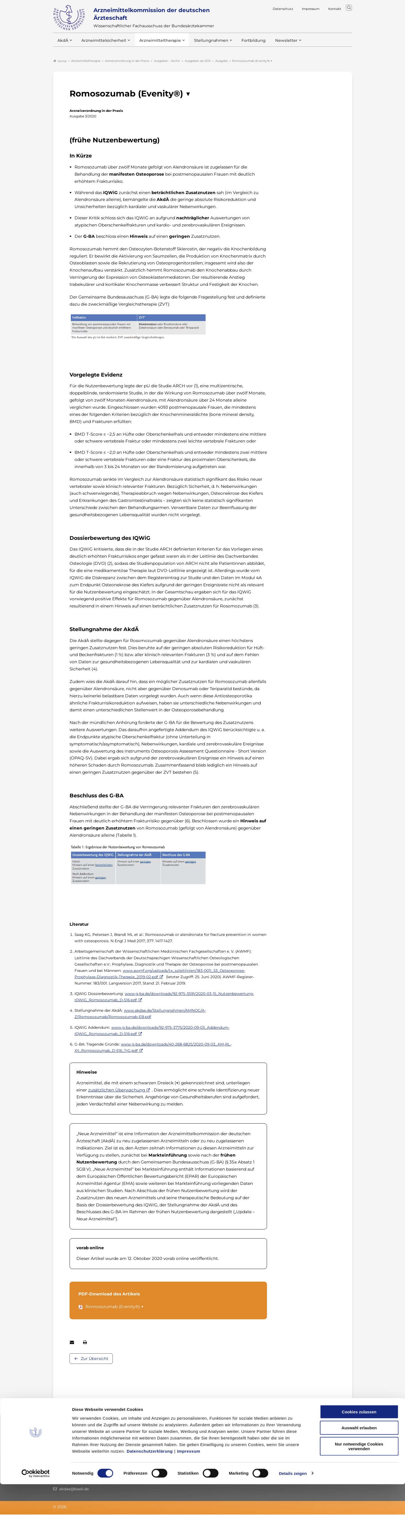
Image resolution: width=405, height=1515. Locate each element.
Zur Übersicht (94, 1359)
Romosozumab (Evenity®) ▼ (115, 1307)
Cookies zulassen (359, 1442)
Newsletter (275, 44)
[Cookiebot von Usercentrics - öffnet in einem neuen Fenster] (36, 1504)
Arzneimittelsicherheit (102, 44)
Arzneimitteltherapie (155, 44)
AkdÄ (62, 44)
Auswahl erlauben (359, 1458)
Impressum (188, 1482)
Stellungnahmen (203, 44)
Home (60, 61)
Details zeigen (293, 1504)
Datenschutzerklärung (150, 1482)
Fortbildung (244, 44)
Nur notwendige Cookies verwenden (359, 1477)
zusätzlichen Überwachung (116, 1090)
